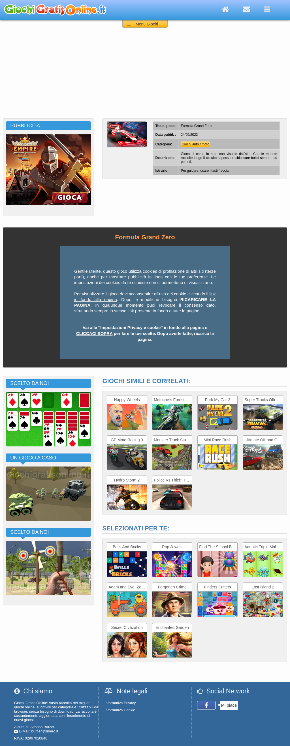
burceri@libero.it (44, 731)
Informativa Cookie (120, 710)
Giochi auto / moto (195, 144)
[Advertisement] (145, 75)
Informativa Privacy (120, 703)
